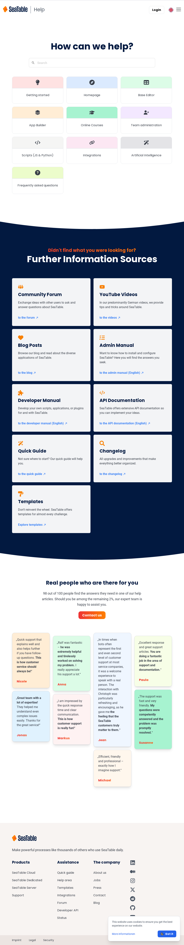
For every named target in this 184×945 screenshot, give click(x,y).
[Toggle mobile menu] (178, 9)
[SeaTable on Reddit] (132, 898)
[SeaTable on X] (132, 889)
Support (18, 895)
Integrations (66, 895)
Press (97, 888)
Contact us (92, 615)
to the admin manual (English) (122, 373)
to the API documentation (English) (125, 423)
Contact (99, 895)
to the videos (110, 317)
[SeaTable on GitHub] (132, 907)
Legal (32, 940)
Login (156, 10)
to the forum (28, 317)
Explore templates (32, 524)
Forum (62, 903)
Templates (65, 888)
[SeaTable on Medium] (132, 871)
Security (48, 940)
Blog (96, 903)
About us (99, 873)
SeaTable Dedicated (27, 880)
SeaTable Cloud (23, 873)
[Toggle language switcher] (171, 10)
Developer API (67, 910)
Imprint (16, 940)
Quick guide (65, 873)
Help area (64, 880)
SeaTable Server (24, 888)
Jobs (96, 880)
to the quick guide (32, 474)
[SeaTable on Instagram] (132, 880)
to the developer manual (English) (43, 423)
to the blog (27, 373)
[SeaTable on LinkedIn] (132, 862)
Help (39, 9)
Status (62, 918)
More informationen (123, 933)
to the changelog (113, 474)
